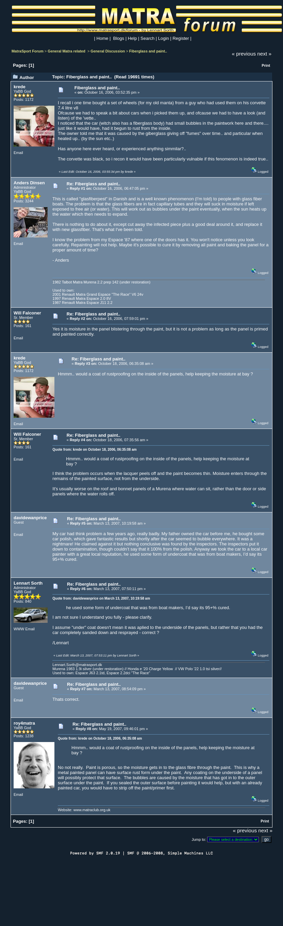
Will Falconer (27, 312)
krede (20, 86)
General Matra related (67, 51)
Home (103, 38)
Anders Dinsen (29, 182)
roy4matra (24, 723)
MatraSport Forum (28, 51)
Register (180, 38)
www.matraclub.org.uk (92, 810)
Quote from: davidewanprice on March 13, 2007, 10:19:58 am (101, 598)
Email (18, 153)
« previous (244, 54)
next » (264, 54)
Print (266, 65)
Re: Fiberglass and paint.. (93, 183)
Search (147, 38)
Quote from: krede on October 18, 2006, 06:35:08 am (94, 449)
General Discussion (107, 51)
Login (163, 38)
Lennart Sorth (28, 583)
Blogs (118, 38)
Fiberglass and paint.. (148, 51)
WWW (19, 629)
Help (132, 38)
